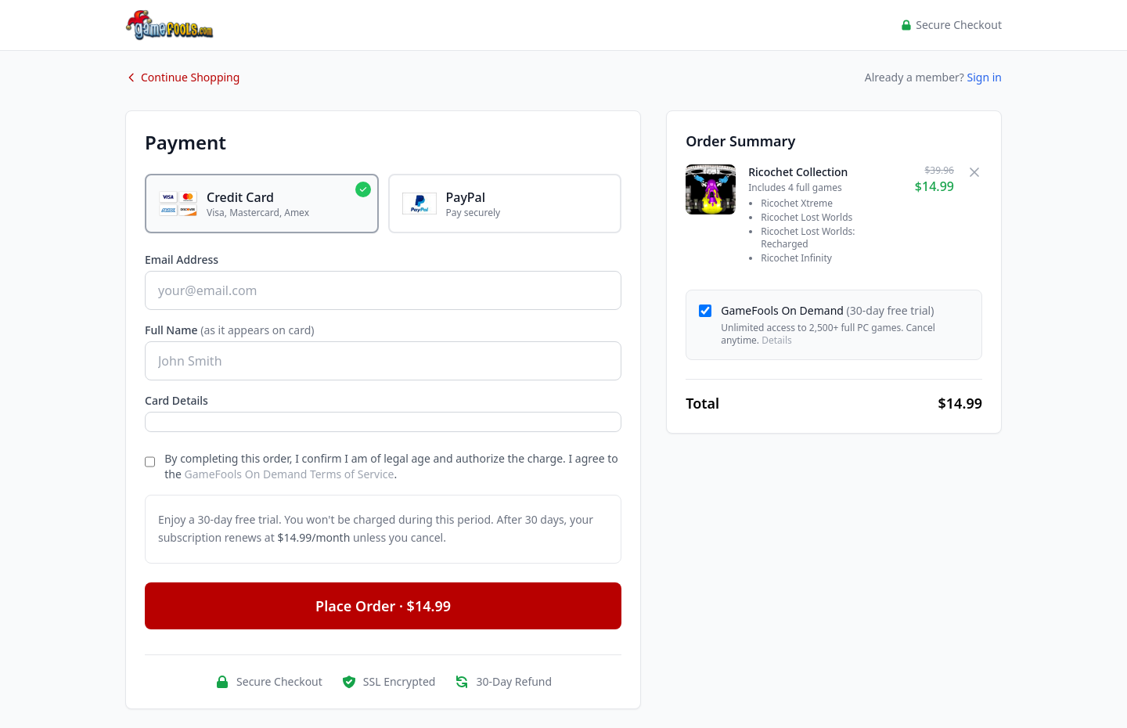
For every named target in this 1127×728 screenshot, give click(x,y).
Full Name (230, 330)
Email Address (181, 259)
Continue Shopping (182, 77)
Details (777, 340)
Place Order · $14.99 (383, 605)
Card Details (176, 400)
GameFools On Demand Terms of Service (289, 474)
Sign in (984, 77)
